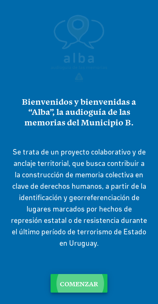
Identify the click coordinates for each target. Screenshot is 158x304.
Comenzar (79, 283)
